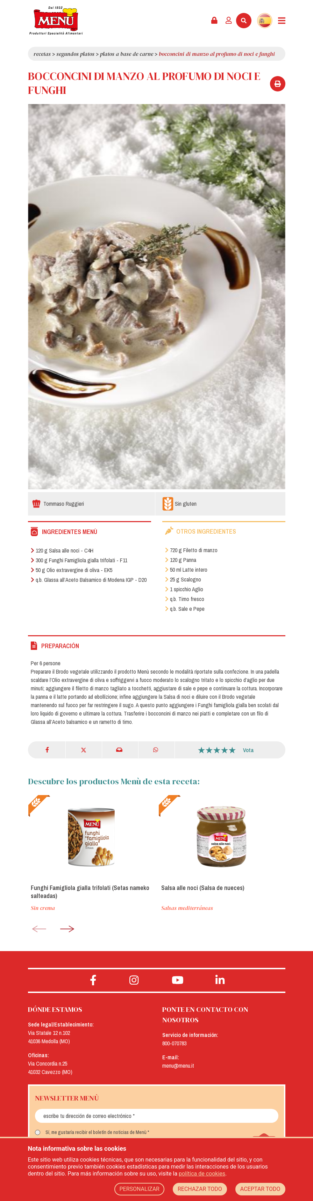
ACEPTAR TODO (260, 1189)
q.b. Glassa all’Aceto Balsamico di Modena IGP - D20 (89, 580)
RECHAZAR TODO (200, 1189)
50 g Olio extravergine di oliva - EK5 (71, 570)
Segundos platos (75, 54)
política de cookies (202, 1173)
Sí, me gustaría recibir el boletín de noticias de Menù (96, 1132)
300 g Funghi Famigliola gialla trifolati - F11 (79, 560)
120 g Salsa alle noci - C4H (62, 550)
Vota (248, 750)
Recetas (42, 54)
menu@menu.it (178, 1065)
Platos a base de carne (126, 54)
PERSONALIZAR (139, 1189)
